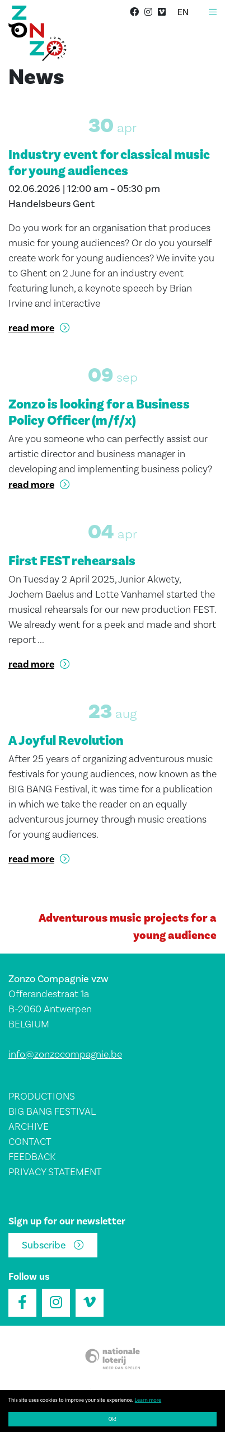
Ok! (113, 1418)
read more (31, 328)
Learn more (148, 1399)
